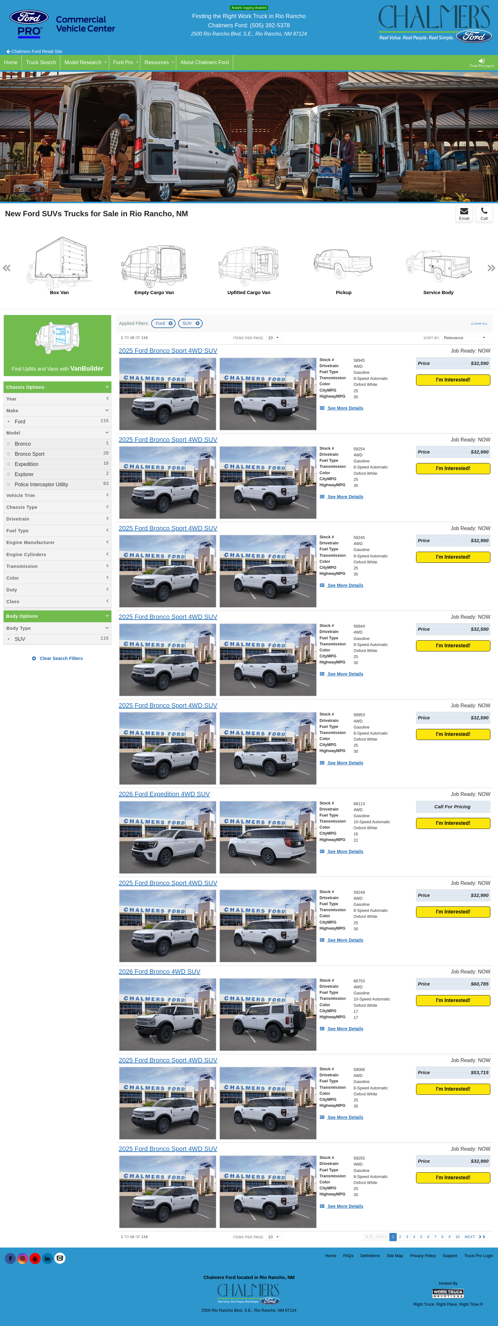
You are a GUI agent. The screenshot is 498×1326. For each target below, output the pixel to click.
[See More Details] (341, 408)
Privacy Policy (423, 1255)
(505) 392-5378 (270, 25)
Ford (161, 323)
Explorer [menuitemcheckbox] (23, 474)
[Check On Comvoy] (59, 1258)
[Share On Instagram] (22, 1258)
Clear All (479, 323)
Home (330, 1255)
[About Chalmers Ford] (204, 62)
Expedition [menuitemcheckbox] (25, 464)
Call (484, 214)
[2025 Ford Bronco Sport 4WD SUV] (168, 350)
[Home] (11, 62)
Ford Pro (125, 62)
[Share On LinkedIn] (47, 1258)
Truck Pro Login (478, 1255)
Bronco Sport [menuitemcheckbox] (28, 454)
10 (457, 1237)
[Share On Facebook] (10, 1258)
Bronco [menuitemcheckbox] (22, 444)
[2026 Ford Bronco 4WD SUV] (159, 971)
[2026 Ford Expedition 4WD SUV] (164, 794)
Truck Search (41, 62)
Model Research (85, 62)
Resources (159, 62)
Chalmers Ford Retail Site (34, 51)
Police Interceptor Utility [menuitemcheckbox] (40, 484)
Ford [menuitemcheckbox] (19, 421)
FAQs (348, 1255)
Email (464, 214)
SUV (188, 323)
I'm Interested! (453, 379)
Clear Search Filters (57, 658)
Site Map (395, 1255)
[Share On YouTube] (35, 1258)
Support (450, 1255)
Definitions (370, 1255)
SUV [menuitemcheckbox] (19, 639)
